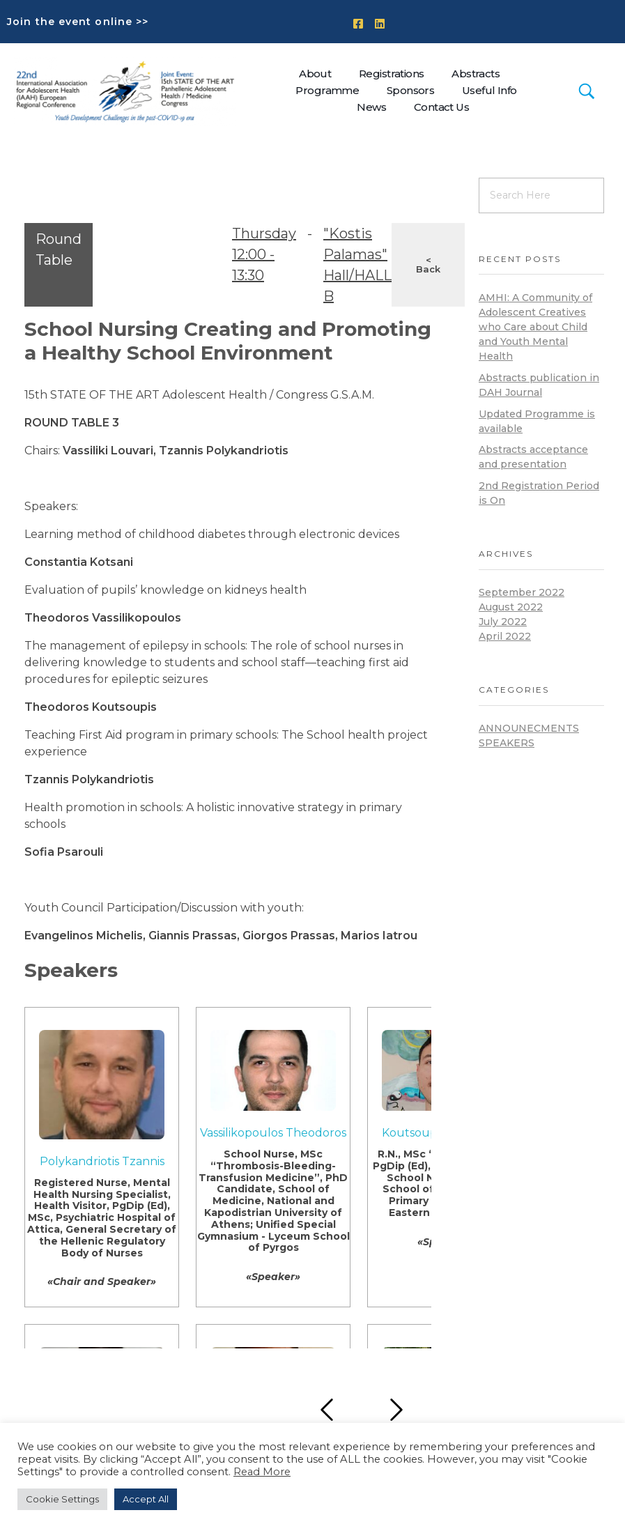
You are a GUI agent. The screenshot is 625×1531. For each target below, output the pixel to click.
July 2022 (503, 621)
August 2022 (511, 607)
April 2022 (505, 636)
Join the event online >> (77, 21)
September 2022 (521, 592)
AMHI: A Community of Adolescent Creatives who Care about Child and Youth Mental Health (535, 326)
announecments (529, 728)
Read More (262, 1471)
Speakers (506, 743)
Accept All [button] (146, 1499)
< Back (428, 264)
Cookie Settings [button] (62, 1499)
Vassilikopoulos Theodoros (273, 1132)
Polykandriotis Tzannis (102, 1161)
